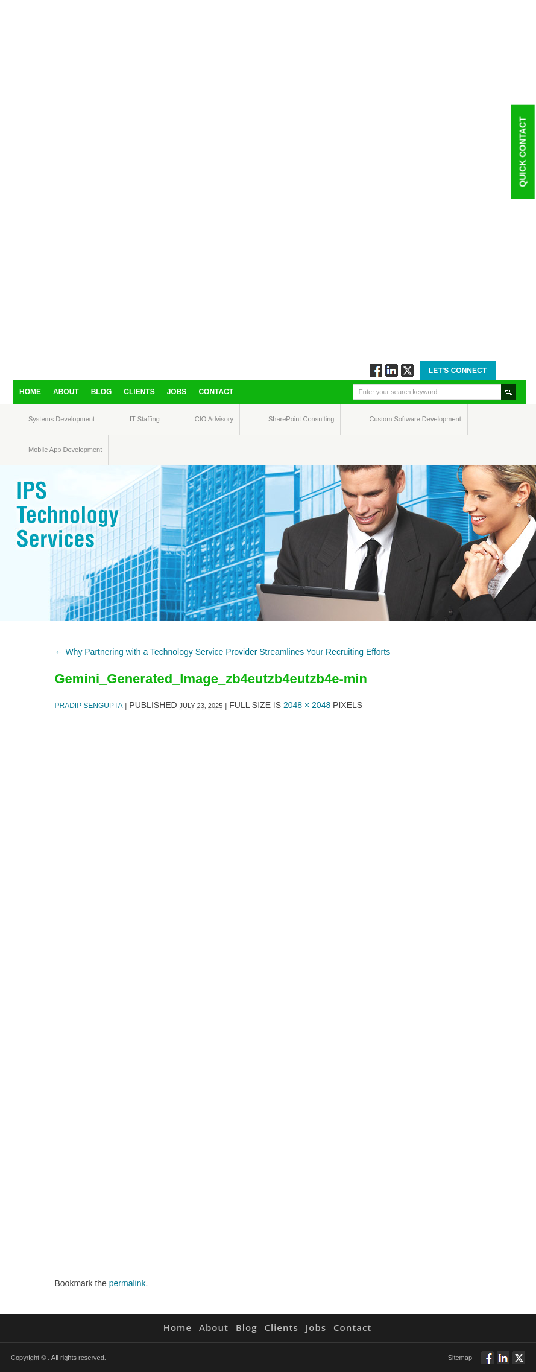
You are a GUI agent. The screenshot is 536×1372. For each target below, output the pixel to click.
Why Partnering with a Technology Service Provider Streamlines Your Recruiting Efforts (223, 652)
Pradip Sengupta (89, 705)
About (66, 392)
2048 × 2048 (306, 705)
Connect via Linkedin (391, 370)
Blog (101, 392)
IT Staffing (138, 419)
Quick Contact (522, 151)
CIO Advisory (203, 419)
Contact (215, 392)
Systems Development (39, 419)
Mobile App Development (40, 449)
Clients (139, 392)
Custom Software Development (382, 419)
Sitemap (460, 1357)
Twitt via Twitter (407, 370)
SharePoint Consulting (279, 419)
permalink (127, 1283)
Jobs (177, 392)
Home (30, 392)
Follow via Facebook (376, 370)
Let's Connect (458, 370)
